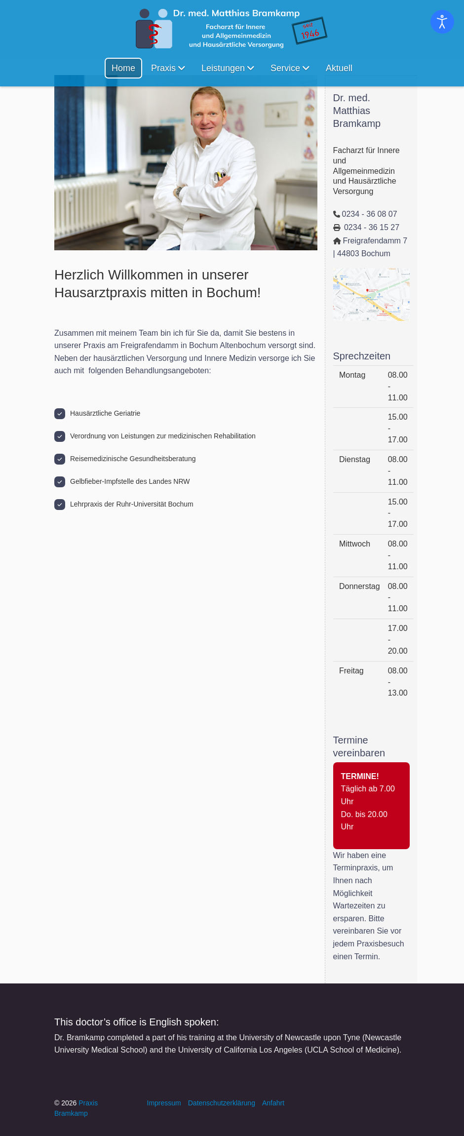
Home (123, 68)
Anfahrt (273, 1103)
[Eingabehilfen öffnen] (442, 22)
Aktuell (339, 68)
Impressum (164, 1103)
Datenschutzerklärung (221, 1103)
